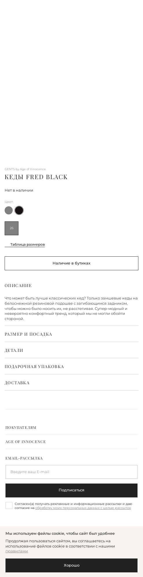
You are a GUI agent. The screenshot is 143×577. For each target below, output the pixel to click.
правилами (16, 551)
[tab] (71, 427)
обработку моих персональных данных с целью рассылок (83, 508)
